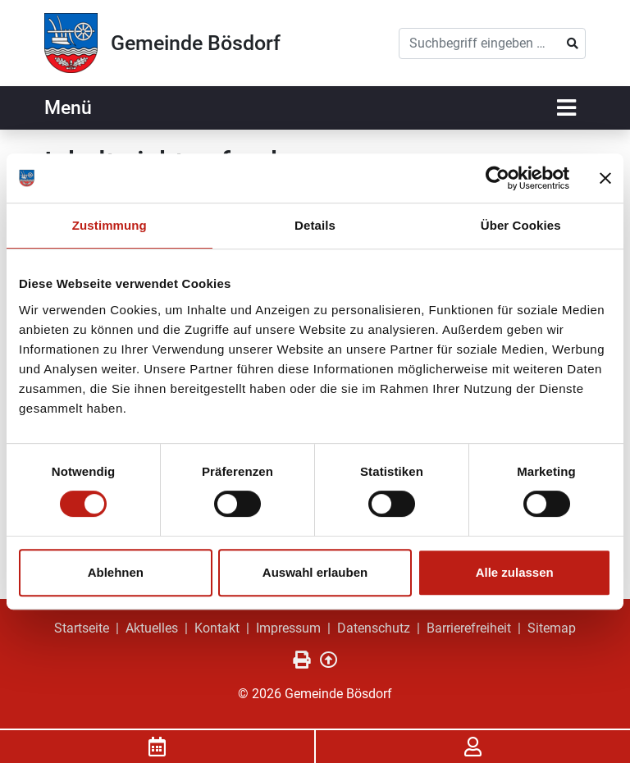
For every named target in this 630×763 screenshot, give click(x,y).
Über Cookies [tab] (521, 225)
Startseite (81, 628)
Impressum (288, 628)
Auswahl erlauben (315, 572)
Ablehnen (116, 572)
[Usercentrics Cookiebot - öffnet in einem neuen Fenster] (497, 178)
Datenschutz (373, 628)
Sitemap (551, 628)
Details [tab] (315, 225)
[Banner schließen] (605, 178)
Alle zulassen (515, 572)
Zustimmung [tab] (109, 225)
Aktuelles (152, 628)
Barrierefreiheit (469, 628)
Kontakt (217, 628)
